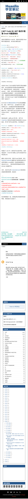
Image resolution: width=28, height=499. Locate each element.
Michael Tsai (9, 262)
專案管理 (7, 379)
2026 (6, 389)
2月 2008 (8, 458)
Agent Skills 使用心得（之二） (10, 319)
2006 (6, 462)
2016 (6, 407)
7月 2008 (8, 431)
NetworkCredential (6, 161)
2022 (6, 397)
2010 (6, 418)
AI (5, 368)
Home (3, 27)
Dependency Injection (10, 353)
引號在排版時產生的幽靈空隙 (10, 325)
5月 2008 (8, 452)
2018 (6, 404)
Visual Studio (8, 344)
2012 (6, 415)
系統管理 (7, 360)
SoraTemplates (11, 495)
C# (5, 334)
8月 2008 (8, 429)
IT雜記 (6, 345)
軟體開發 (7, 349)
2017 (6, 406)
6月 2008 (8, 432)
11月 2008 (8, 425)
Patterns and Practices (11, 342)
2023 (6, 395)
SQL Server (8, 371)
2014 (6, 411)
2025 (6, 391)
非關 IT (6, 382)
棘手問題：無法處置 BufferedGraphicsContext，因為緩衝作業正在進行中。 (15, 440)
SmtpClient (4, 121)
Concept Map (8, 375)
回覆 (7, 258)
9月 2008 (8, 427)
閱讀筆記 (7, 340)
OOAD (6, 364)
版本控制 (7, 351)
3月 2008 (8, 456)
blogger (24, 244)
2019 (6, 402)
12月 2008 (8, 423)
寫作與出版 (7, 338)
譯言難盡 (7, 347)
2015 (6, 409)
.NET (6, 27)
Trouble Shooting (9, 357)
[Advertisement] (14, 215)
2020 (6, 400)
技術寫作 (7, 358)
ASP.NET (7, 336)
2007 (6, 460)
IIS (5, 369)
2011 (6, 417)
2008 (6, 422)
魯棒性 (5, 317)
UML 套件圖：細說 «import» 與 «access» (15, 434)
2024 (6, 393)
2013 (6, 413)
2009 (6, 420)
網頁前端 (7, 362)
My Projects (8, 377)
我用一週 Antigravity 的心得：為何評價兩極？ (13, 322)
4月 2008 (8, 454)
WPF (6, 373)
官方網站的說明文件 (12, 103)
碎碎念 (6, 355)
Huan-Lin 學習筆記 (15, 307)
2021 (6, 398)
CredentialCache (15, 170)
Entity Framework (9, 366)
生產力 (6, 380)
